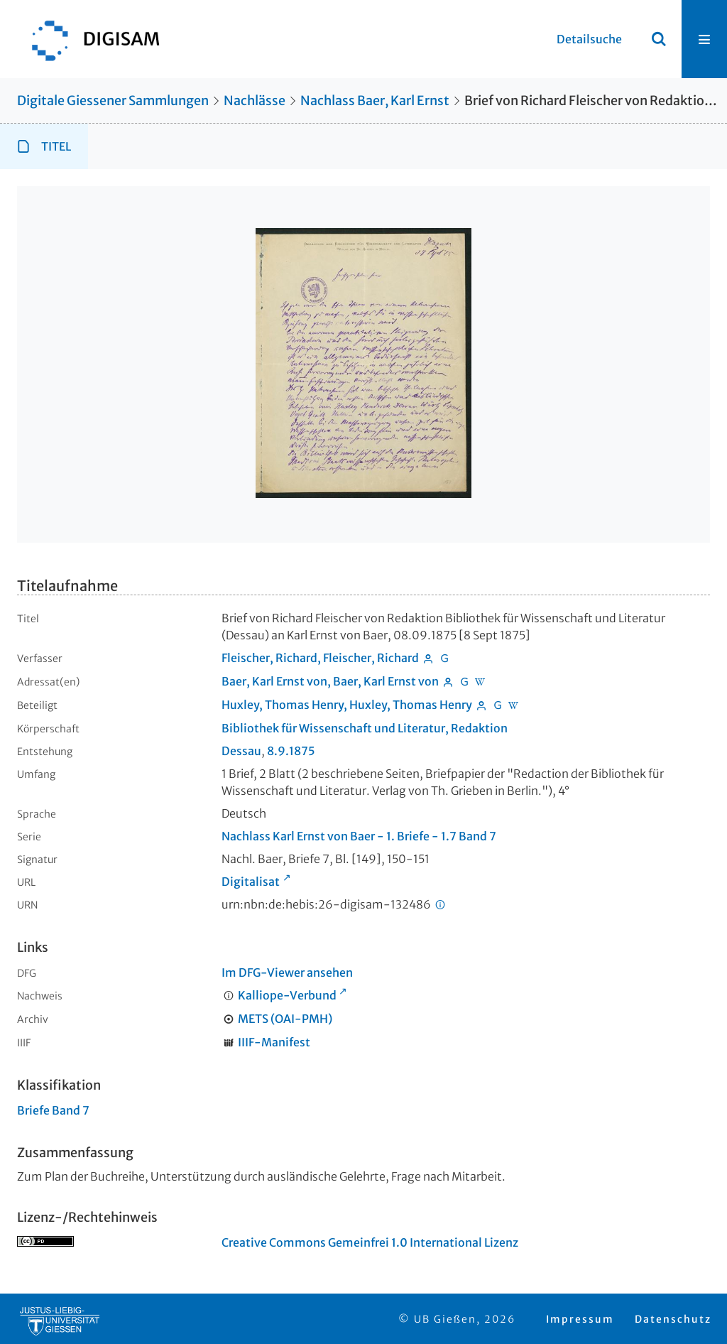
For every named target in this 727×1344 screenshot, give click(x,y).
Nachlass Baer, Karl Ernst (374, 100)
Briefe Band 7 (53, 1110)
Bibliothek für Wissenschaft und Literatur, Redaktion (365, 728)
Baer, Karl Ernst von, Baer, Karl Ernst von (330, 681)
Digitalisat (251, 881)
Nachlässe (254, 100)
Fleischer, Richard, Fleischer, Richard (320, 658)
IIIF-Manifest (274, 1042)
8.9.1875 (291, 751)
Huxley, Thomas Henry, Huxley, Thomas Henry (347, 705)
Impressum (580, 1319)
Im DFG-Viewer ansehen (287, 972)
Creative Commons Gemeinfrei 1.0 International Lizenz (370, 1242)
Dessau (241, 751)
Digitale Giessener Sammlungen (113, 100)
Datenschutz (673, 1319)
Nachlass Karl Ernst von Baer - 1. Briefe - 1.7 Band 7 (359, 836)
